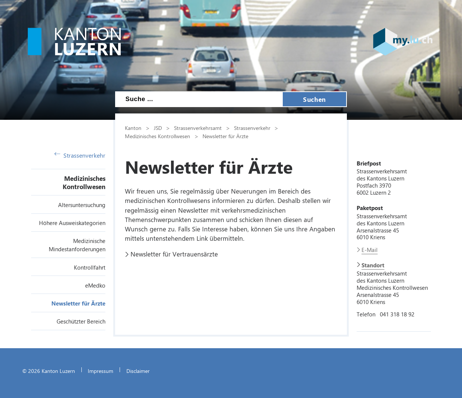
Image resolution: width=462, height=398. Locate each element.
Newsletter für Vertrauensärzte (174, 254)
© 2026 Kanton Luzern (48, 370)
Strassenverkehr (79, 155)
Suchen (314, 99)
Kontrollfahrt (89, 267)
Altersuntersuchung (81, 205)
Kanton (133, 127)
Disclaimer (138, 370)
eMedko (95, 285)
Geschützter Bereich (81, 321)
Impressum (100, 370)
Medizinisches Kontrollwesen (84, 182)
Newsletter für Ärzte (78, 303)
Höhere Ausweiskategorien (72, 223)
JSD (158, 127)
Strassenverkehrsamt (198, 127)
